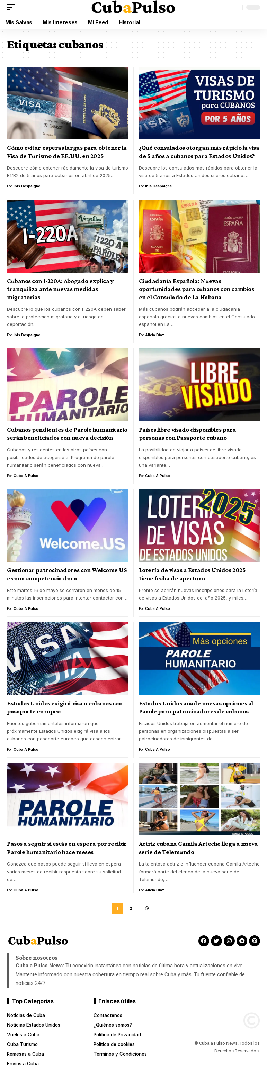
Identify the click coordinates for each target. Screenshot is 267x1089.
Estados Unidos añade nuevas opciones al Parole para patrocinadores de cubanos (196, 707)
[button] (13, 7)
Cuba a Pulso (26, 476)
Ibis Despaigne (27, 186)
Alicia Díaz (154, 335)
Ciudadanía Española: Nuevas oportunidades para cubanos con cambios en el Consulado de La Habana (196, 289)
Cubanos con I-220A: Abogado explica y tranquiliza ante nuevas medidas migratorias (60, 289)
